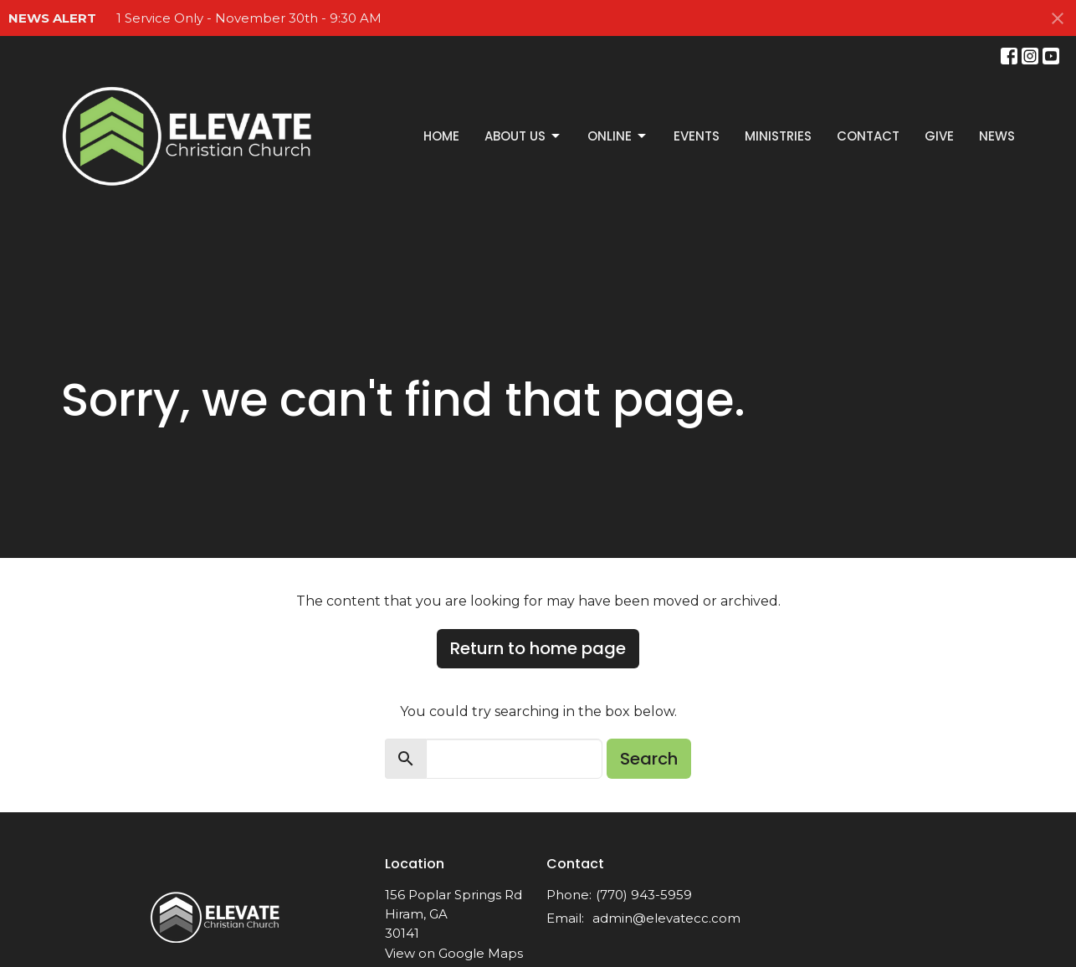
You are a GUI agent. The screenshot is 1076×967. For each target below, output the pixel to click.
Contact (868, 136)
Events (697, 136)
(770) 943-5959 (644, 895)
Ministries (778, 136)
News (997, 136)
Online (617, 136)
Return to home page (538, 648)
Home (441, 136)
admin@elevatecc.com (666, 918)
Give (939, 136)
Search (649, 758)
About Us (523, 136)
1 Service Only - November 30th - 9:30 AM (249, 18)
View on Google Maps (454, 953)
